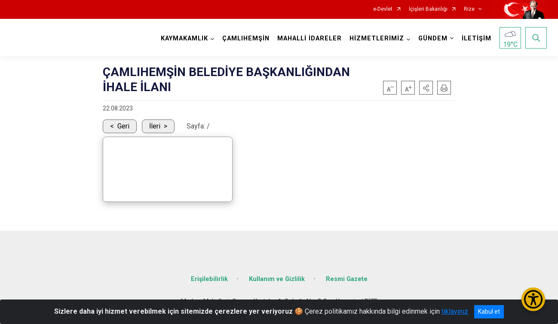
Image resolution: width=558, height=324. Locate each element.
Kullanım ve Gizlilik (277, 279)
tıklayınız (454, 311)
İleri (154, 126)
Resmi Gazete (347, 279)
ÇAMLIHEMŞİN (246, 38)
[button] (426, 88)
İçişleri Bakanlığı (428, 9)
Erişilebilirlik (209, 279)
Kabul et (489, 311)
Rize (469, 9)
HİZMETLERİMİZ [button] (377, 38)
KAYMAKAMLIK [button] (184, 38)
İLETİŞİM (476, 38)
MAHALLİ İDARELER (309, 38)
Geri (123, 126)
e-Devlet (382, 9)
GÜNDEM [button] (433, 38)
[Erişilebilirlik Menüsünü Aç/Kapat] (533, 299)
